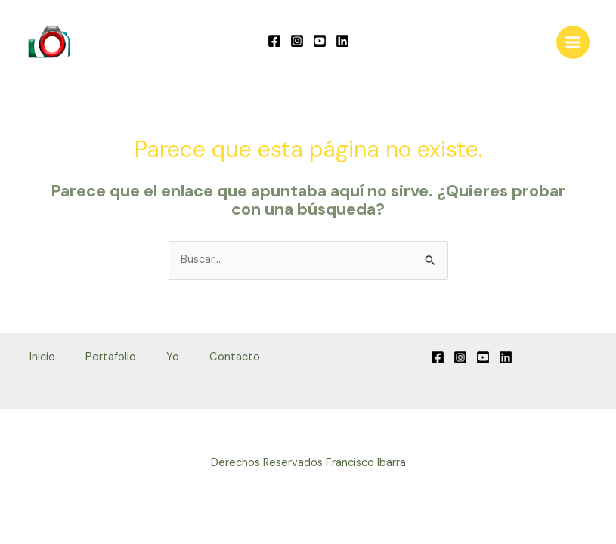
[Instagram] (297, 41)
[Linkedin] (342, 41)
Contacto (234, 357)
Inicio (42, 357)
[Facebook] (274, 41)
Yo (172, 357)
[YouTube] (320, 41)
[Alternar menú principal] (573, 42)
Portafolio (110, 357)
